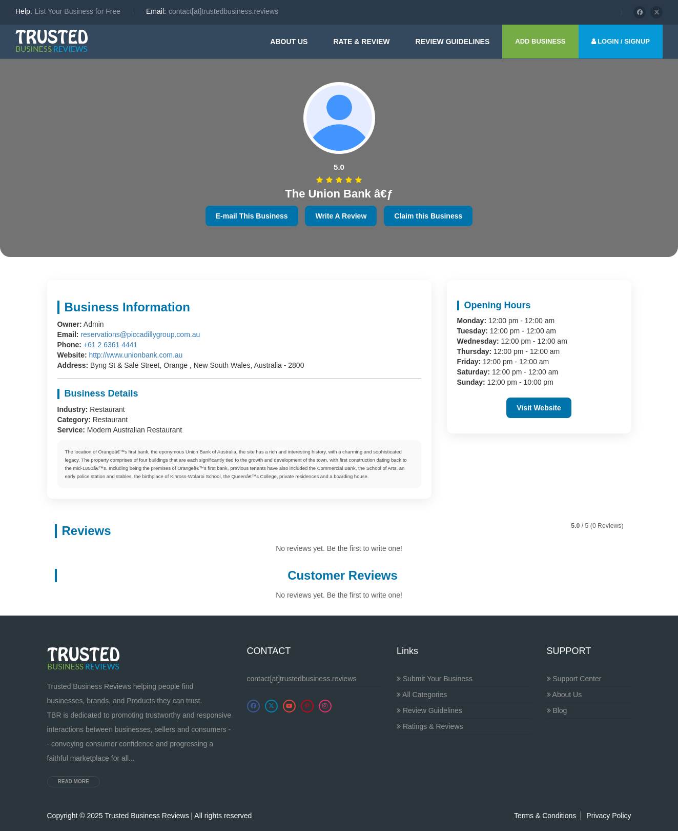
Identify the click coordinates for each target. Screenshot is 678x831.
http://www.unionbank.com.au (135, 355)
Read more (73, 781)
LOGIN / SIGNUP (620, 41)
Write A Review (340, 216)
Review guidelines (453, 41)
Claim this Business (428, 216)
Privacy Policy (608, 816)
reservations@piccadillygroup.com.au (140, 334)
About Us (288, 41)
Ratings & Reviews (430, 726)
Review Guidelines (429, 710)
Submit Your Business (434, 679)
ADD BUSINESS (540, 41)
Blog (557, 710)
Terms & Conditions (545, 816)
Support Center (574, 679)
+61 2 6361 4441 (111, 345)
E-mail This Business (252, 216)
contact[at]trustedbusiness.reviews (302, 679)
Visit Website (539, 408)
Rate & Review (361, 41)
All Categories (422, 694)
